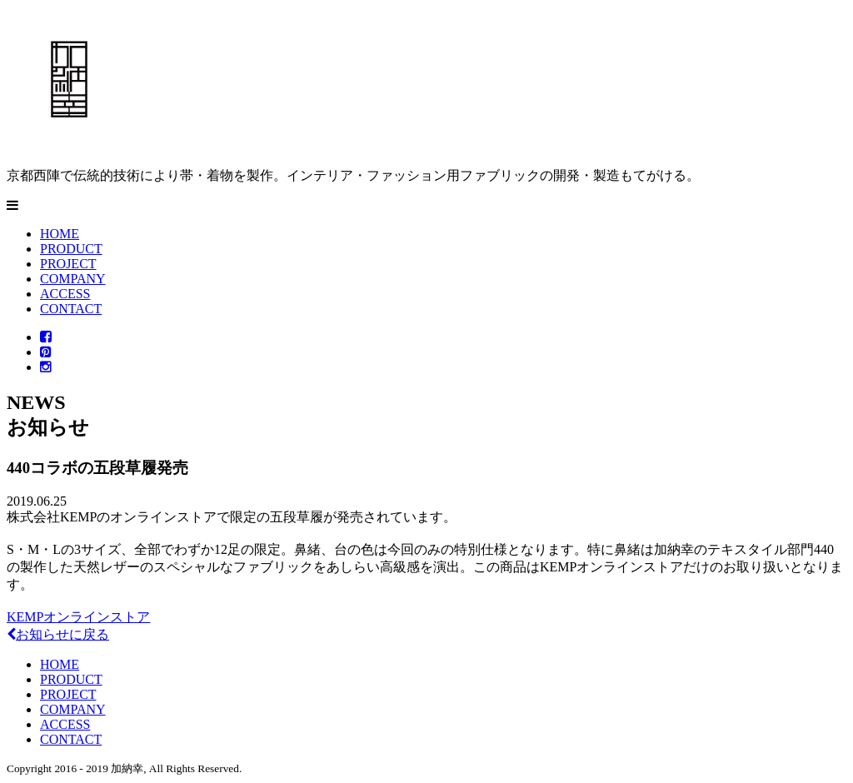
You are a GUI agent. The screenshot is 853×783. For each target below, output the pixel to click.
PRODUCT (71, 249)
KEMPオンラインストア (78, 617)
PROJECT (68, 264)
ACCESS (65, 294)
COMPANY (73, 279)
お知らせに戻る (58, 634)
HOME (59, 234)
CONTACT (71, 309)
